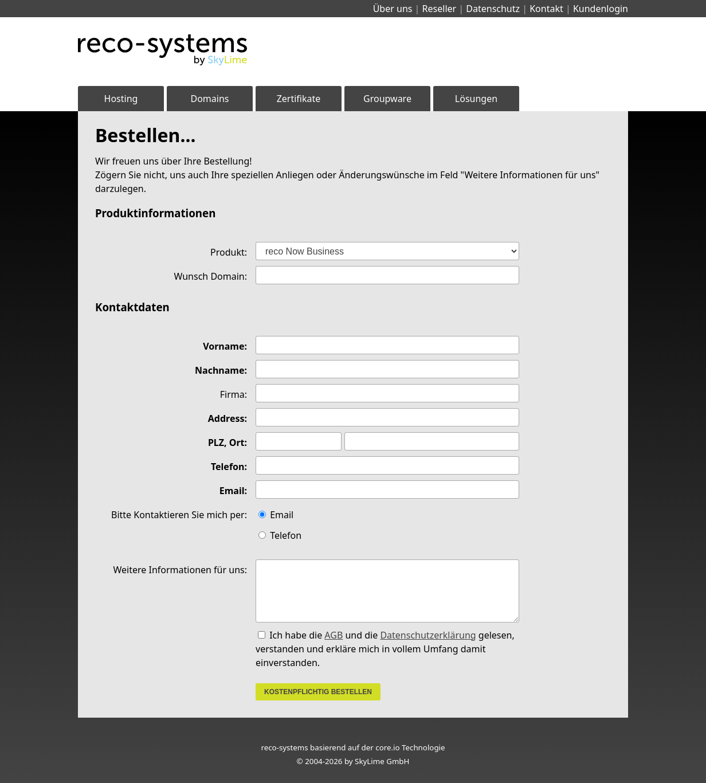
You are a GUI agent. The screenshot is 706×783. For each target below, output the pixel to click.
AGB (333, 635)
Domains (210, 98)
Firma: (233, 394)
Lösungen (476, 98)
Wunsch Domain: (211, 276)
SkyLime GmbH (382, 761)
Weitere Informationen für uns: (180, 569)
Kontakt (546, 8)
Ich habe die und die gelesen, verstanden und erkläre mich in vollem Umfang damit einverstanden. (385, 649)
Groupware (387, 98)
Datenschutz (493, 8)
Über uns (393, 8)
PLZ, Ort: (227, 442)
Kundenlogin (600, 8)
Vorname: (225, 346)
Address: (227, 418)
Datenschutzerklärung (428, 635)
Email (275, 514)
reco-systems (284, 747)
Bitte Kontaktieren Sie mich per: (179, 514)
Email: (233, 490)
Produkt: (228, 252)
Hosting (121, 98)
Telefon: (229, 466)
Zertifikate (299, 98)
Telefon (279, 535)
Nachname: (221, 370)
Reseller (439, 8)
